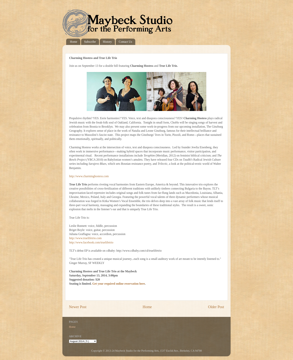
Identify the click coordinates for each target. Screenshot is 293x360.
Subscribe (90, 41)
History (107, 41)
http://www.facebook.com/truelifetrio (91, 242)
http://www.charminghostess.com (89, 176)
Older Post (216, 307)
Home (73, 41)
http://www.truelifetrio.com (85, 238)
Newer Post (78, 307)
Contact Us (125, 41)
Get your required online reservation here (118, 283)
